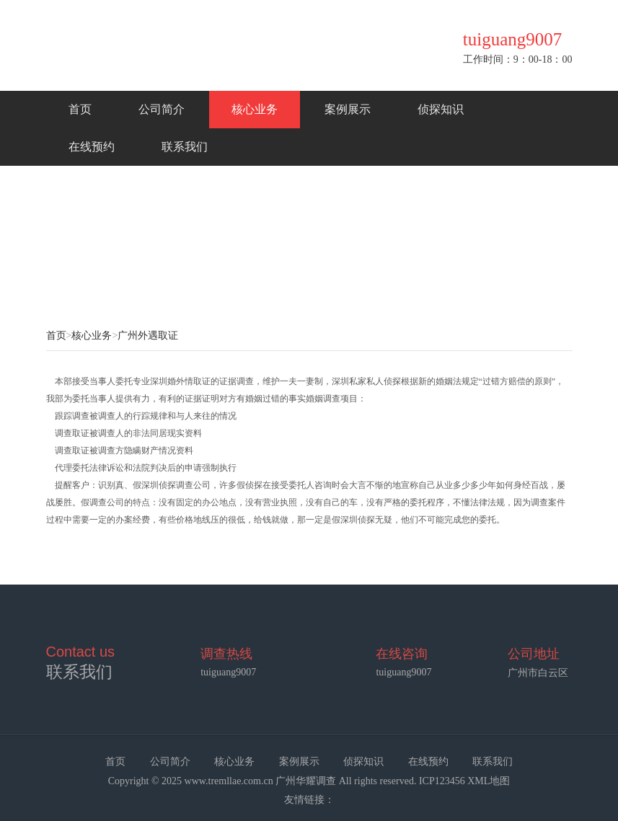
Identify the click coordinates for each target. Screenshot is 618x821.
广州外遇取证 (148, 335)
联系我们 (185, 147)
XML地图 (488, 781)
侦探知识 (441, 109)
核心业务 (254, 109)
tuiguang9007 (403, 672)
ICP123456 (442, 781)
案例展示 (348, 109)
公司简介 (161, 109)
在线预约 (92, 147)
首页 (80, 109)
